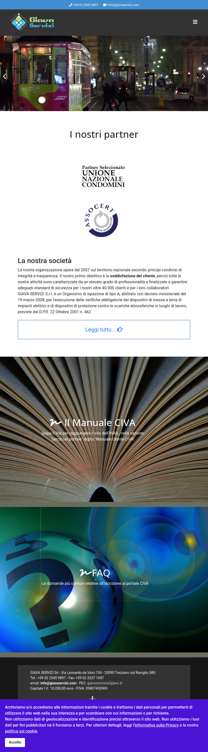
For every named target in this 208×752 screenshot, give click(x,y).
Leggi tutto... (104, 329)
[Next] (203, 73)
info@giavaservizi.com (123, 5)
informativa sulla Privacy (157, 725)
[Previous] (5, 73)
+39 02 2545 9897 (85, 5)
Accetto (15, 742)
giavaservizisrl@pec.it (104, 683)
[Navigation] (195, 22)
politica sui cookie (21, 731)
